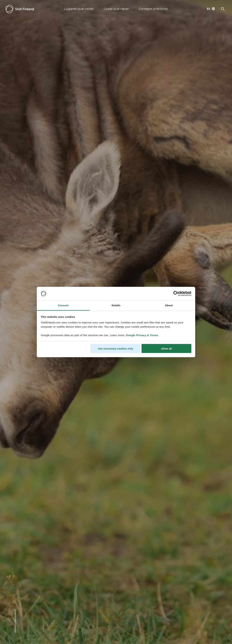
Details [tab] (116, 305)
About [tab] (169, 305)
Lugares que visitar (79, 9)
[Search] (222, 9)
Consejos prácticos (153, 9)
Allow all (166, 348)
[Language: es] (211, 8)
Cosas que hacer (116, 9)
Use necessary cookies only (115, 348)
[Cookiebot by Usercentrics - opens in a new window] (176, 293)
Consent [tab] (63, 305)
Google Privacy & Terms (142, 334)
